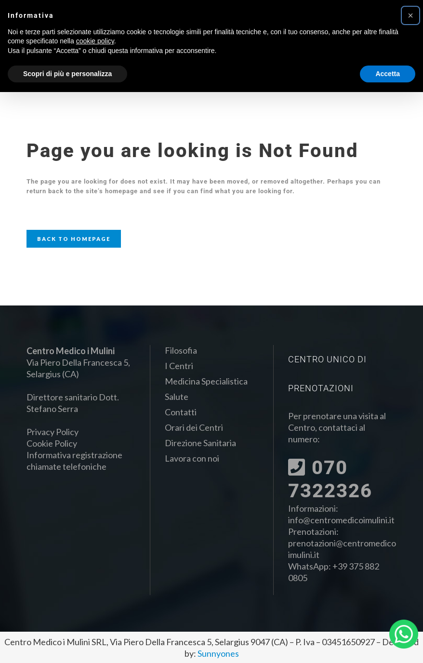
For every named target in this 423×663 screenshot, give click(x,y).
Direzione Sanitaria (200, 443)
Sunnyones (218, 653)
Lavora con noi (192, 458)
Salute (176, 396)
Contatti (181, 412)
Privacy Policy (52, 431)
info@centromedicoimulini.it (341, 520)
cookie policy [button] (95, 41)
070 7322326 (330, 479)
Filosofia (181, 350)
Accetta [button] (387, 74)
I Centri (179, 365)
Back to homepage (73, 239)
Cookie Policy (51, 443)
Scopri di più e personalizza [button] (67, 74)
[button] (410, 15)
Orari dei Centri (194, 427)
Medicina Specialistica (206, 381)
